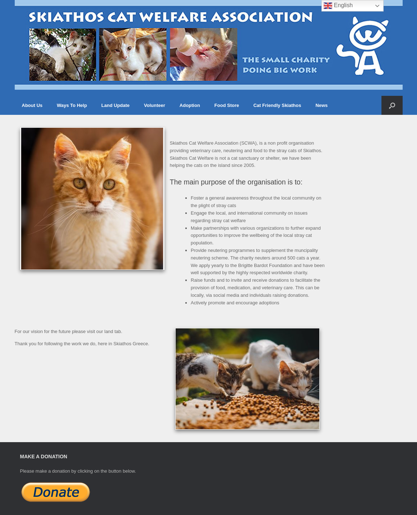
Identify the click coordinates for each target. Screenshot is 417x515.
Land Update (115, 105)
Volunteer (154, 105)
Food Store (226, 105)
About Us (32, 105)
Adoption (190, 105)
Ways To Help (72, 105)
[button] (392, 105)
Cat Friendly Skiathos (277, 105)
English (338, 5)
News (321, 105)
